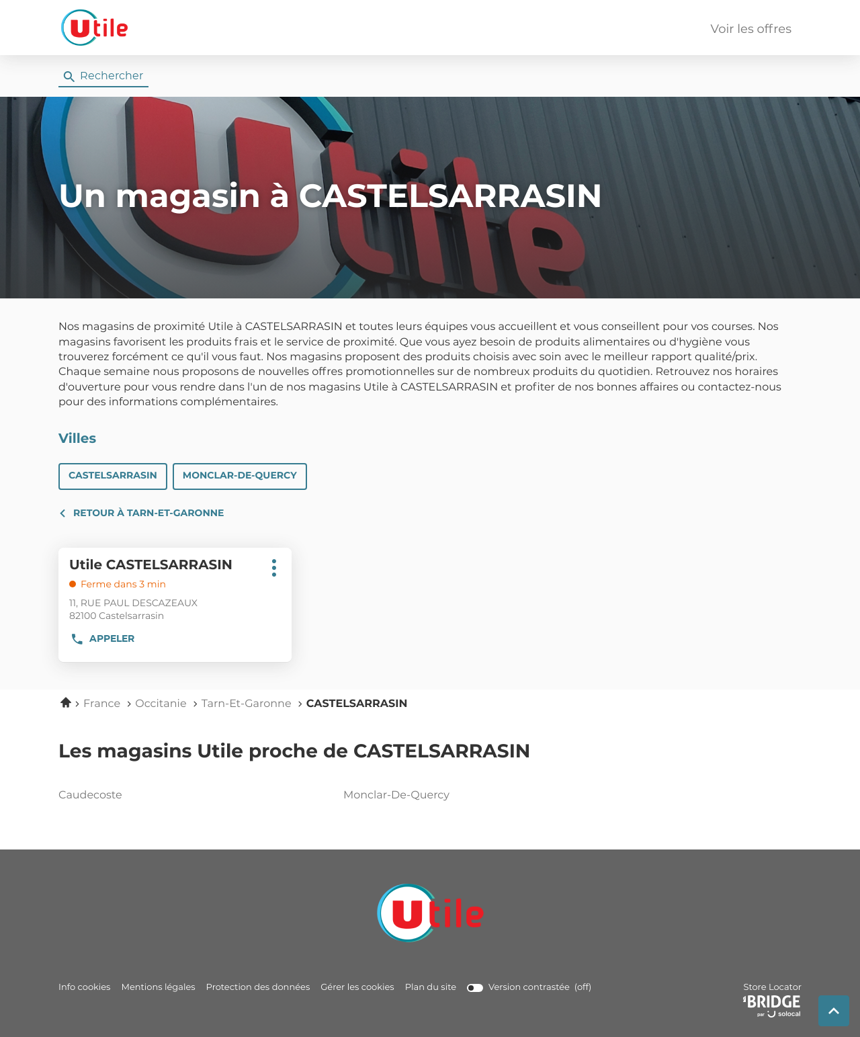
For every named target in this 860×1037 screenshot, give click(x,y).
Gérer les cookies (357, 987)
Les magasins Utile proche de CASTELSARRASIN (294, 752)
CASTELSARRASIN (113, 476)
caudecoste (142, 795)
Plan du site (430, 987)
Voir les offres (751, 30)
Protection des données (258, 987)
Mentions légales (158, 987)
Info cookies (84, 987)
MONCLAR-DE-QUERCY (240, 476)
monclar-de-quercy (427, 795)
